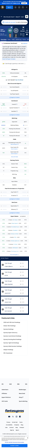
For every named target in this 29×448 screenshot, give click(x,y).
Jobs (6, 427)
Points (24, 39)
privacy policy (6, 3)
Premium (22, 427)
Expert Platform (6, 397)
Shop (21, 397)
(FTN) (15, 237)
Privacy (8, 422)
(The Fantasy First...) (15, 251)
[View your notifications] (19, 7)
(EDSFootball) (15, 247)
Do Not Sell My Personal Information (14, 442)
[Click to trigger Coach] (15, 7)
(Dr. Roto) (15, 244)
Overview (3, 39)
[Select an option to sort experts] (24, 216)
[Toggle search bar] (22, 7)
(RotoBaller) (15, 230)
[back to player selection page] (1, 17)
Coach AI (25, 43)
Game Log (18, 39)
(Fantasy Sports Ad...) (15, 240)
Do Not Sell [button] (14, 422)
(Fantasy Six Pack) (14, 233)
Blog (22, 425)
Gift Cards (5, 401)
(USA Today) (14, 219)
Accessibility (9, 425)
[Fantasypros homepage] (2, 8)
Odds (13, 39)
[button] (14, 22)
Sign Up (12, 430)
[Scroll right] (25, 64)
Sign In (17, 430)
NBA (18, 384)
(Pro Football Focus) (15, 226)
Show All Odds (14, 156)
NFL (3, 384)
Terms (20, 422)
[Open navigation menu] (26, 7)
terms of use (16, 3)
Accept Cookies (14, 445)
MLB (10, 384)
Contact (11, 427)
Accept (24, 3)
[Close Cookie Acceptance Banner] (27, 438)
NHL (26, 384)
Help (16, 427)
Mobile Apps (22, 389)
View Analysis (14, 144)
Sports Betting (23, 401)
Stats (9, 39)
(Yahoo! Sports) (14, 223)
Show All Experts (14, 254)
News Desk (22, 393)
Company (16, 425)
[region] (14, 63)
